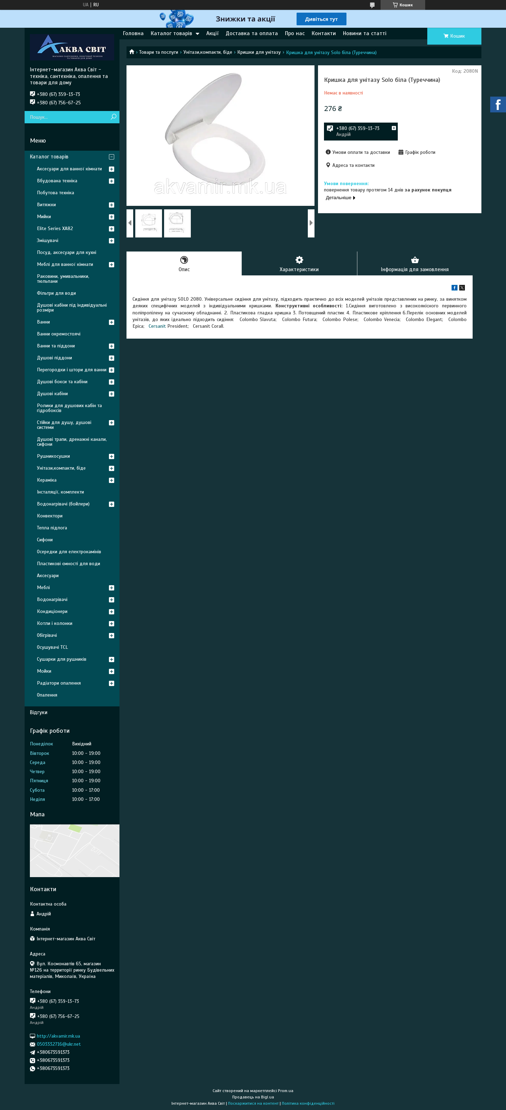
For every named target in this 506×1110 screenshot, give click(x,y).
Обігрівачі (47, 635)
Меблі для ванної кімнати (65, 264)
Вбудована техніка (57, 181)
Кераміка (47, 480)
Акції (212, 33)
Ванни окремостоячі (58, 334)
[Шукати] (113, 117)
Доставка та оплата (252, 33)
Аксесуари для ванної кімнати (69, 169)
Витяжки (46, 205)
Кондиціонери (52, 611)
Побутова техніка (55, 193)
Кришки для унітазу (259, 52)
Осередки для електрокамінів (69, 552)
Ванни (43, 322)
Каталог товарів (171, 33)
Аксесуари (48, 576)
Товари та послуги (158, 52)
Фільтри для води (56, 293)
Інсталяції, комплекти (60, 492)
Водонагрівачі (52, 599)
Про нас (295, 33)
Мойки (44, 671)
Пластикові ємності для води (68, 564)
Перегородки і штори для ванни (71, 370)
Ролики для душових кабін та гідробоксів (69, 408)
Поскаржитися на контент (253, 1103)
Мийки (44, 217)
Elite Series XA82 (55, 228)
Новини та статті (365, 33)
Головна (133, 33)
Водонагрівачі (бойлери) (63, 504)
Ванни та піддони (56, 346)
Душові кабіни (52, 394)
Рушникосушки (53, 456)
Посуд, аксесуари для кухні (66, 252)
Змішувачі (47, 240)
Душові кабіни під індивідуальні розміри (72, 307)
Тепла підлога (52, 528)
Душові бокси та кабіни (62, 382)
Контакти (324, 33)
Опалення (47, 695)
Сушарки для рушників (61, 659)
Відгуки (38, 712)
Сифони (45, 540)
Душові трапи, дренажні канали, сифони (72, 441)
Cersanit (157, 326)
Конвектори (50, 516)
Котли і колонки (54, 623)
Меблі (43, 587)
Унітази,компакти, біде (207, 52)
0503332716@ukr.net (59, 1044)
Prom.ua (285, 1090)
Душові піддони (54, 358)
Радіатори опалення (59, 683)
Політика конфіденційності (308, 1103)
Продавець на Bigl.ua (253, 1097)
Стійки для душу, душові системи (64, 424)
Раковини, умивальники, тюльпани (63, 278)
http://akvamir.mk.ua (58, 1036)
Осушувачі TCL (52, 647)
